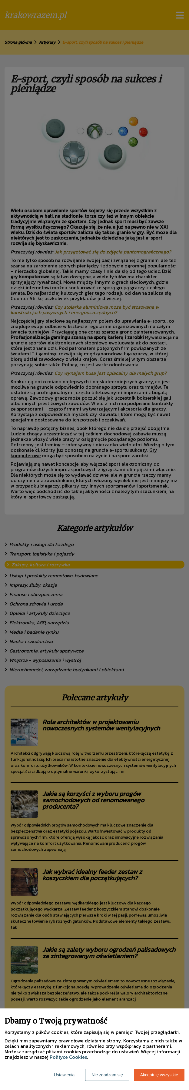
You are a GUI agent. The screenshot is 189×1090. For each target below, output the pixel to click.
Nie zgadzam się (107, 1074)
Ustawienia (64, 1074)
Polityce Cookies (68, 1057)
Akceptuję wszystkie (159, 1074)
